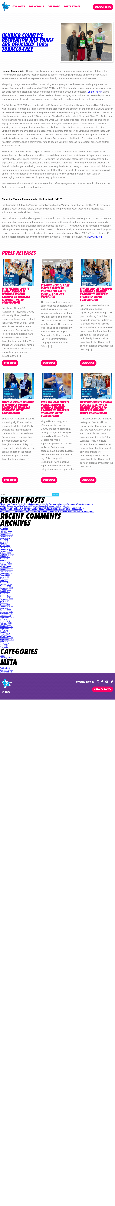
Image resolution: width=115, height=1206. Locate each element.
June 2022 (4, 577)
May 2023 (4, 559)
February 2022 (6, 584)
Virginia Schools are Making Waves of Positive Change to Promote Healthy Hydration (34, 506)
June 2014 (4, 643)
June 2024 (4, 542)
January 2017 (5, 636)
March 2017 (5, 634)
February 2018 (6, 623)
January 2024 (5, 547)
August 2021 (5, 592)
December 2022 (6, 568)
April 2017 (4, 632)
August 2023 (5, 557)
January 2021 (5, 597)
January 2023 (5, 566)
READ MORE (10, 362)
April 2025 (4, 529)
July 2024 (4, 540)
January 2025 (5, 533)
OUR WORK (54, 6)
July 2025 (4, 527)
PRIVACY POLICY (102, 689)
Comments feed (6, 670)
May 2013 (4, 647)
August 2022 (5, 575)
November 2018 (6, 614)
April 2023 (4, 560)
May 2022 (4, 579)
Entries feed (5, 668)
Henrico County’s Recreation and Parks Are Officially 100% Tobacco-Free (27, 42)
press (2, 656)
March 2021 (5, 595)
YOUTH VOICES (72, 6)
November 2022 (6, 570)
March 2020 (5, 605)
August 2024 (5, 538)
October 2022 (5, 571)
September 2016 (7, 640)
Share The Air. (95, 91)
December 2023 (6, 549)
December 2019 (6, 606)
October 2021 (5, 590)
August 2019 (5, 608)
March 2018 (5, 621)
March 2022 (5, 582)
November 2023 (6, 551)
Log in (2, 666)
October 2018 (5, 616)
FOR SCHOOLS (36, 6)
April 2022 (4, 581)
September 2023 (7, 555)
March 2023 (5, 562)
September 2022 (7, 573)
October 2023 (5, 553)
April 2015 (4, 641)
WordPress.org (6, 672)
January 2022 (5, 586)
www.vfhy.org (95, 237)
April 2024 (4, 544)
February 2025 (6, 531)
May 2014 (4, 645)
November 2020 (6, 599)
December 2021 (6, 588)
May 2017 (4, 630)
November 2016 (6, 638)
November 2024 (6, 536)
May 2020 (4, 603)
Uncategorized (6, 658)
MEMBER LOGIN (103, 6)
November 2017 (6, 627)
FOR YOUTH (18, 6)
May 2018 (4, 619)
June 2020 (4, 601)
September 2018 (7, 617)
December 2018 (6, 612)
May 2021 (4, 594)
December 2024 (6, 535)
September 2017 (7, 629)
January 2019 (5, 610)
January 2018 (5, 625)
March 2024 (5, 546)
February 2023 (6, 564)
